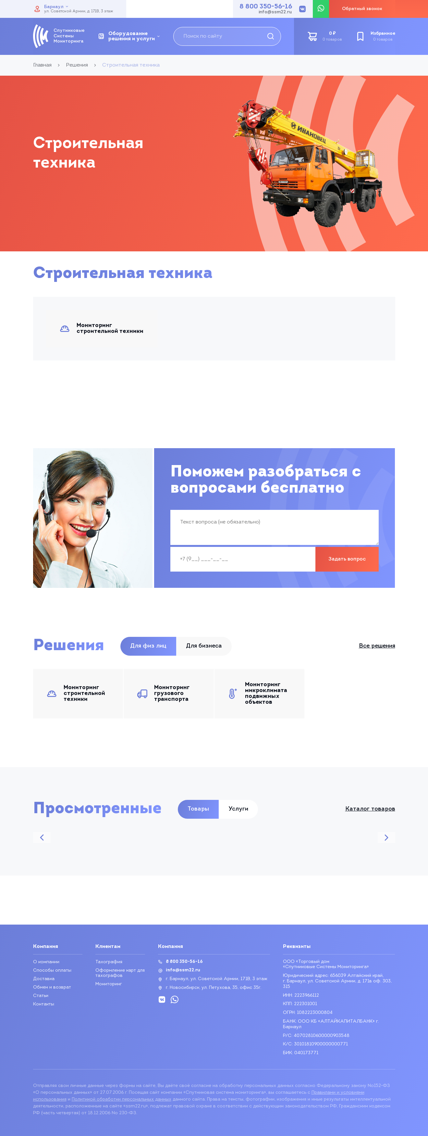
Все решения (377, 646)
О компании (46, 962)
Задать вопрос (347, 559)
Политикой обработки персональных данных (121, 1099)
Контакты (43, 1004)
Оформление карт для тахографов (120, 973)
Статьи (41, 995)
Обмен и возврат (52, 987)
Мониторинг (108, 984)
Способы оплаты (52, 970)
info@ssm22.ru (275, 12)
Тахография (108, 962)
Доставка (44, 979)
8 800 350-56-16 (265, 7)
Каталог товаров (370, 809)
